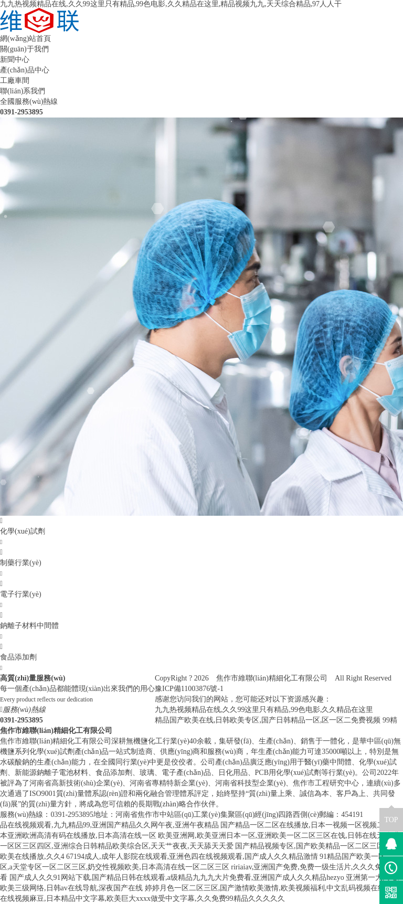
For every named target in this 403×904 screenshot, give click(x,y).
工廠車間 (14, 80)
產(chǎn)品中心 (24, 70)
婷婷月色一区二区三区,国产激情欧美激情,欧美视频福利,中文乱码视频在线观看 (272, 888)
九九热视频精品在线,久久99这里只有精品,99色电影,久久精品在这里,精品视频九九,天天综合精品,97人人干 (171, 4)
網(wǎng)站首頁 (25, 38)
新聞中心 (14, 59)
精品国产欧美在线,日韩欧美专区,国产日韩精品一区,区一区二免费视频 (268, 720)
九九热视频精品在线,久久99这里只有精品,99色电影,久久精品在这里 (264, 710)
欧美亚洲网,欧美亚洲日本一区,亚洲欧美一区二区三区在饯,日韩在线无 (271, 835)
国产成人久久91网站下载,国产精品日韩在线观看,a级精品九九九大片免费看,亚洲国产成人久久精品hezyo (176, 877)
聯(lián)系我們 (22, 91)
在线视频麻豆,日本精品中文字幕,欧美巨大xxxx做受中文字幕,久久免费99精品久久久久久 (142, 898)
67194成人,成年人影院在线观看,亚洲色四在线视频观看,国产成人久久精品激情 (192, 856)
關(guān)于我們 (24, 49)
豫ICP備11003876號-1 (189, 689)
